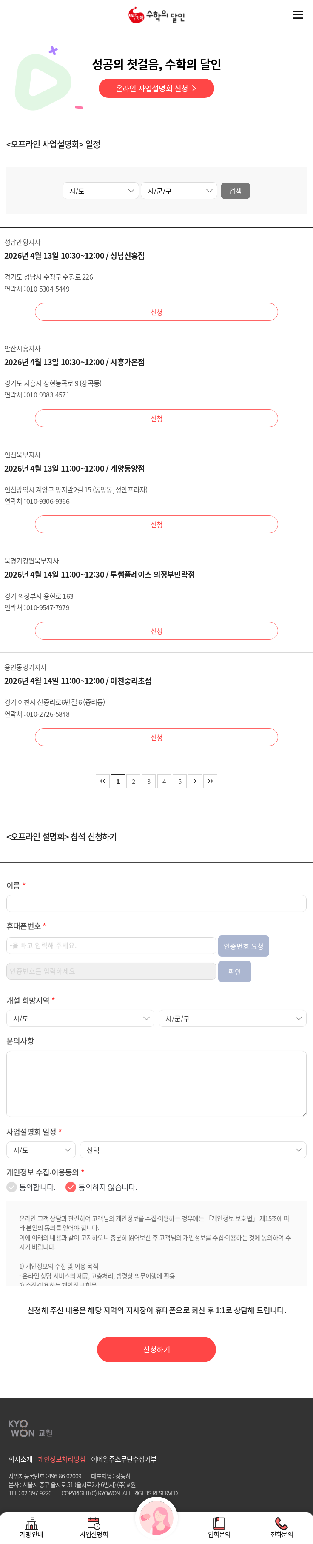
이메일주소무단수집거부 (123, 1459)
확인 (234, 986)
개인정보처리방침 (61, 1459)
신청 (156, 312)
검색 (235, 191)
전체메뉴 (297, 15)
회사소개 (20, 1459)
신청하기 (157, 1349)
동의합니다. (37, 1201)
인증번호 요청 (244, 960)
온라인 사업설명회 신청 (156, 88)
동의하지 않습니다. (107, 1201)
